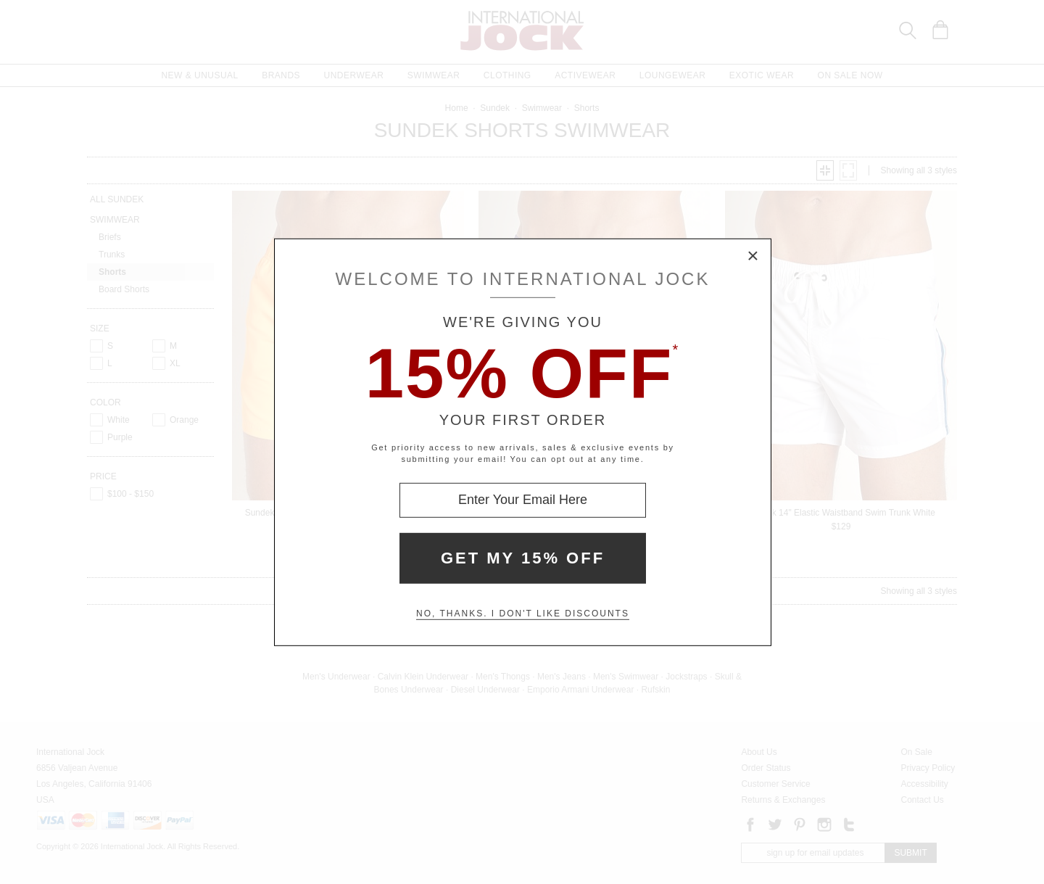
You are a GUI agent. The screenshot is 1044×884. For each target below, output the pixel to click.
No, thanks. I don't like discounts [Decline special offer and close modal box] (522, 613)
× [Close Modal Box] (753, 256)
